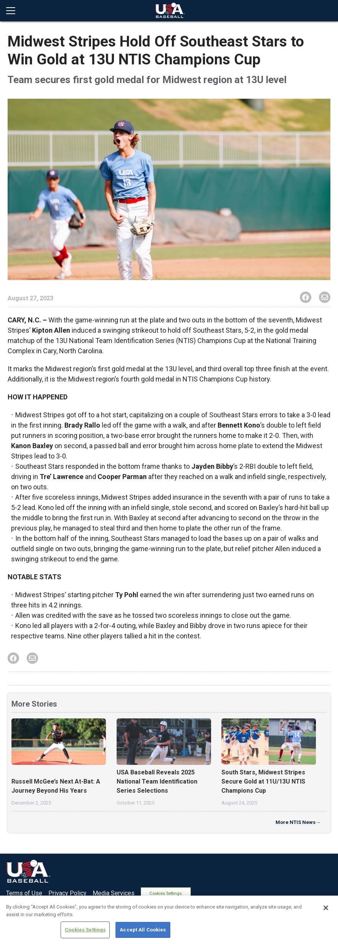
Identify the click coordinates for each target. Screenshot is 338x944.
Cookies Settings (169, 892)
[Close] (325, 907)
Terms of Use (24, 892)
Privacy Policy (67, 892)
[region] (169, 920)
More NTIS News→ (298, 822)
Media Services (114, 892)
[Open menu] (13, 10)
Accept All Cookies (143, 930)
